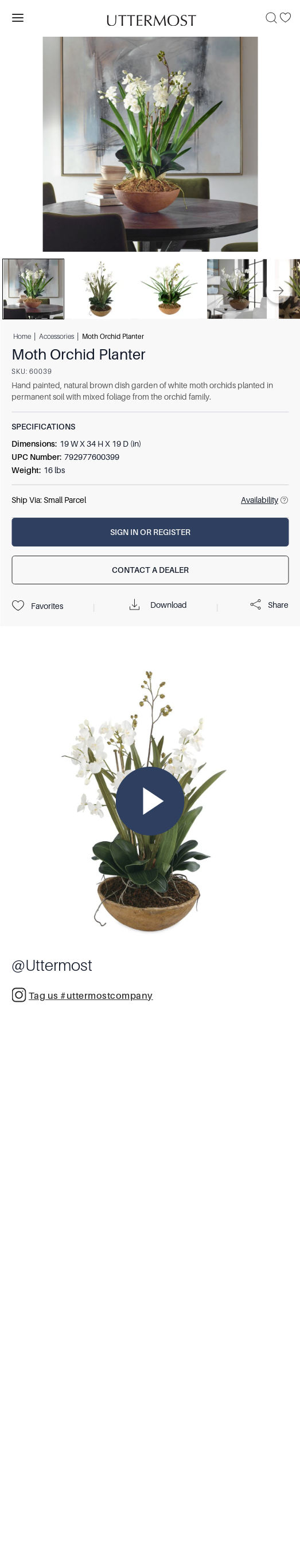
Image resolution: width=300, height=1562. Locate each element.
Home (22, 336)
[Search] (271, 17)
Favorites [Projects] (37, 606)
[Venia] (150, 17)
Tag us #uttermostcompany (82, 995)
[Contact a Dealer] (150, 570)
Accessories (56, 336)
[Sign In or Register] (150, 532)
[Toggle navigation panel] (17, 17)
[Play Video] (150, 801)
